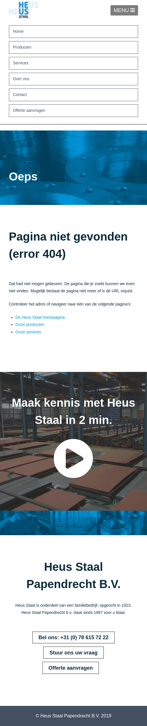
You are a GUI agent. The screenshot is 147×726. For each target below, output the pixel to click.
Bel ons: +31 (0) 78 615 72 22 (74, 637)
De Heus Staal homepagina (40, 317)
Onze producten (30, 324)
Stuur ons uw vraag (73, 653)
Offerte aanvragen (70, 668)
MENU (126, 10)
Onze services (28, 332)
